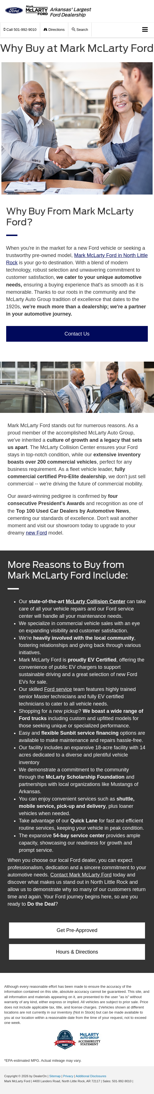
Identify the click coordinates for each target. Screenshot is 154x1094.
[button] (20, 29)
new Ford (36, 533)
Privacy (68, 1076)
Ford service (58, 689)
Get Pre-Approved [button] (76, 930)
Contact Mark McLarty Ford (81, 875)
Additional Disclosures (91, 1076)
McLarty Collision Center (95, 601)
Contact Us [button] (76, 334)
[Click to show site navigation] (145, 30)
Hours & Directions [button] (77, 952)
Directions (54, 29)
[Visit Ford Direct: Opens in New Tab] (135, 1081)
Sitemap (55, 1076)
